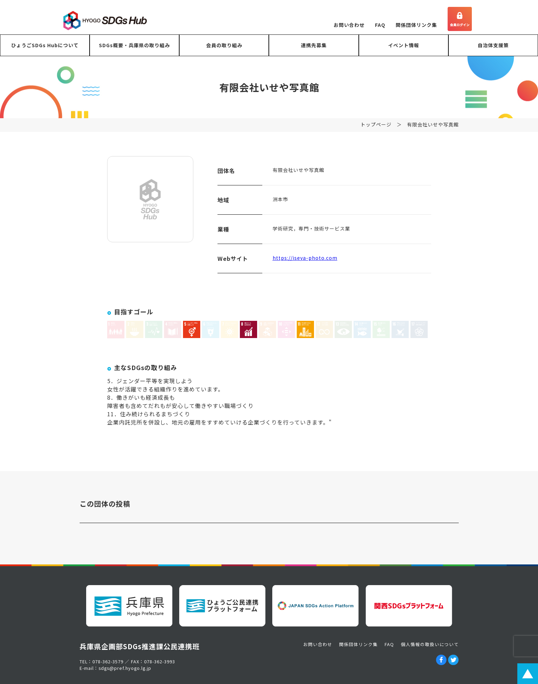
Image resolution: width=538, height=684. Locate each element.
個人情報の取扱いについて (430, 644)
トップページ (376, 128)
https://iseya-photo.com (305, 261)
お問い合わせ (349, 24)
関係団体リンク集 (416, 24)
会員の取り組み (224, 45)
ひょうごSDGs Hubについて (45, 45)
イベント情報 (403, 45)
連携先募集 (314, 45)
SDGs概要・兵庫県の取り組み (134, 45)
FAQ (380, 24)
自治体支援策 (493, 45)
